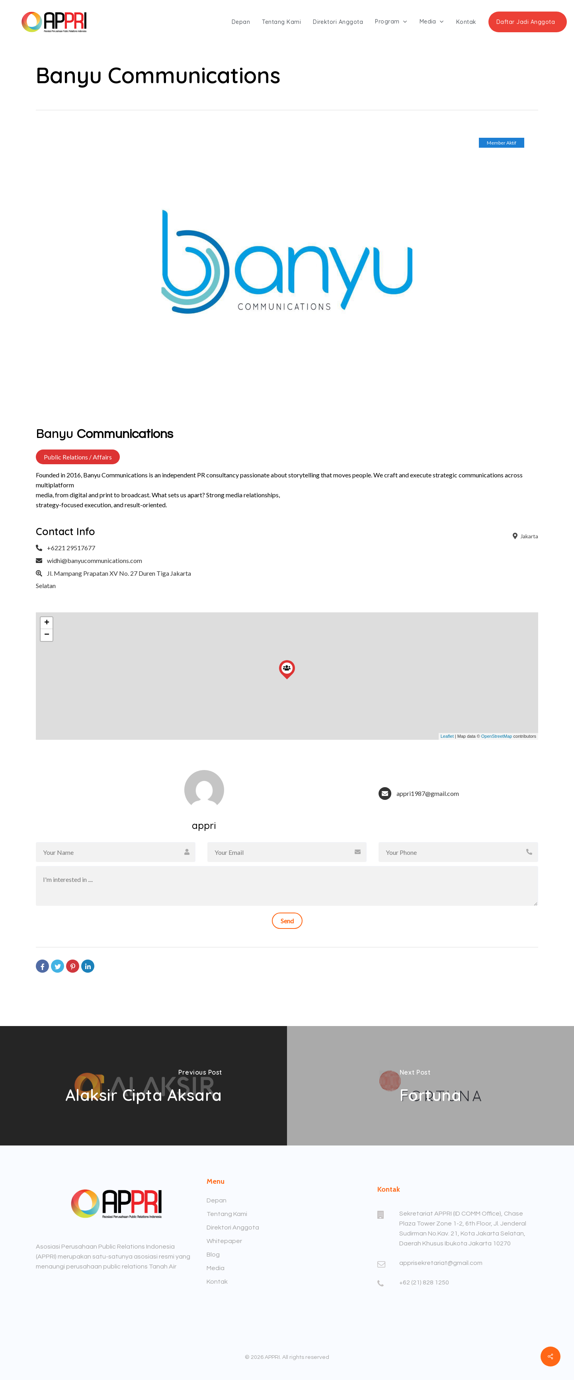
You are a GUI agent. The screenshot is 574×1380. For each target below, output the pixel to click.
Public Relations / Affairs (78, 457)
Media (216, 1268)
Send (287, 921)
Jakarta (524, 536)
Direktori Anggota (233, 1227)
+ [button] (46, 623)
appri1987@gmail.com (427, 793)
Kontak (217, 1281)
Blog (213, 1254)
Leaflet (447, 736)
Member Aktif (501, 143)
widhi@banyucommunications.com (94, 560)
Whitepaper (224, 1241)
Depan (216, 1200)
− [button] (46, 635)
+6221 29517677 (71, 547)
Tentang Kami (227, 1214)
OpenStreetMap (496, 736)
